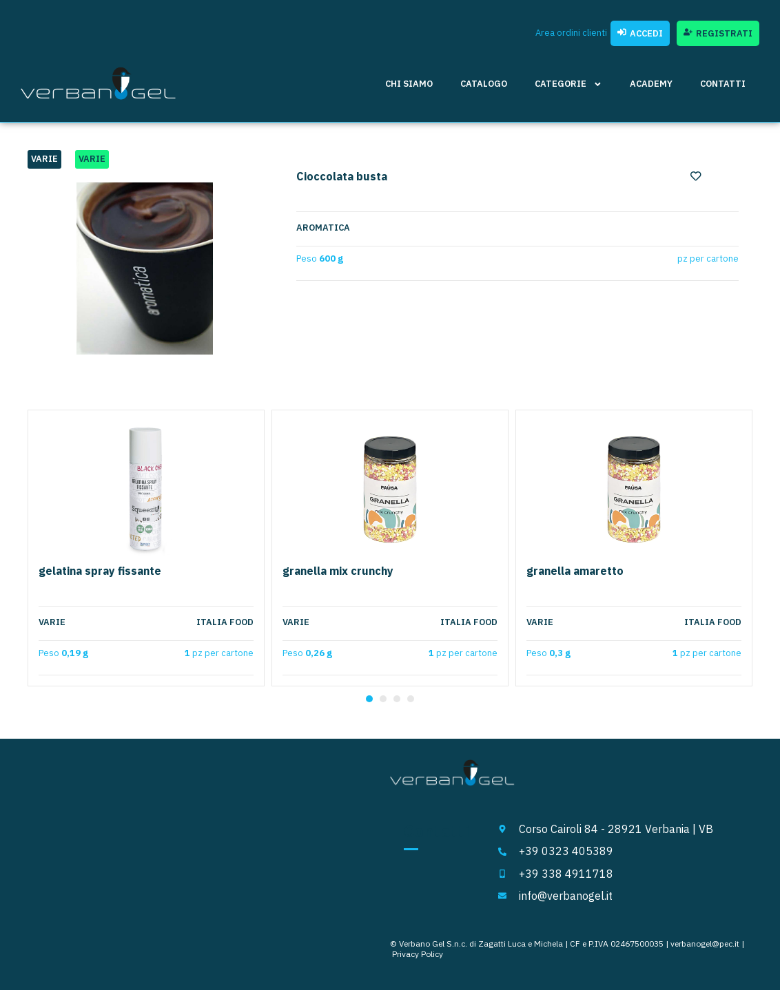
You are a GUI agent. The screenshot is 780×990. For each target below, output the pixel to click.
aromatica (323, 227)
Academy (651, 83)
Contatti (723, 83)
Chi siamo (409, 83)
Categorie (568, 84)
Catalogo (483, 83)
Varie (44, 159)
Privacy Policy (417, 954)
